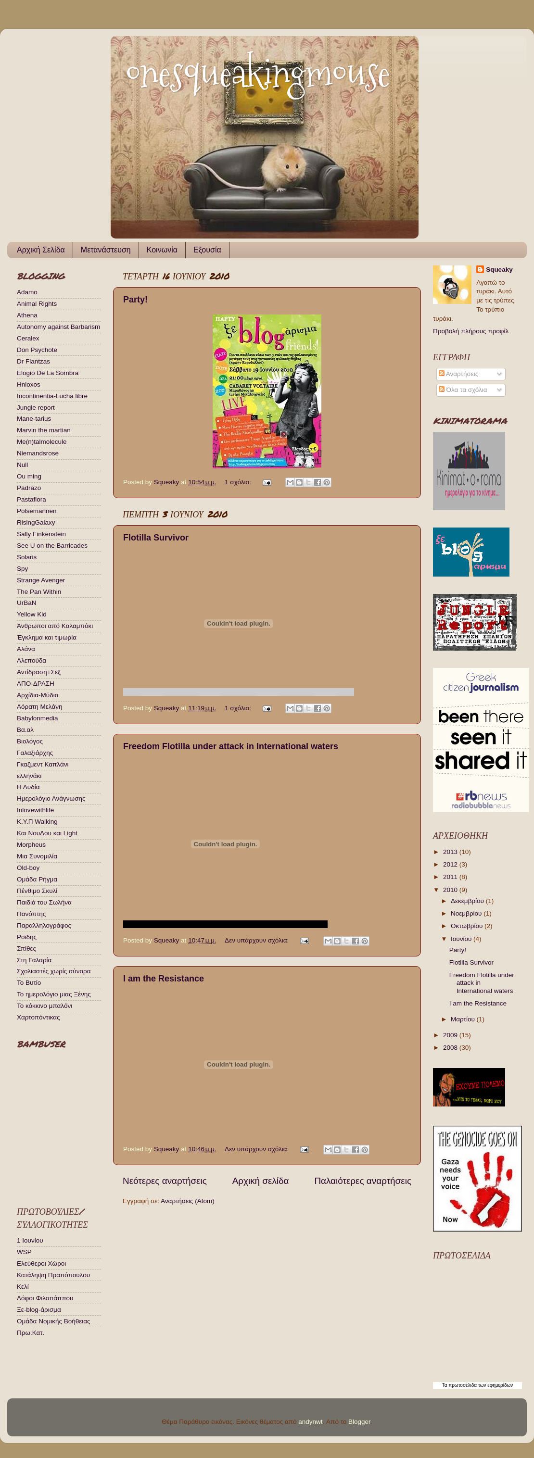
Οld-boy (28, 867)
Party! (135, 299)
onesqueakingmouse (257, 73)
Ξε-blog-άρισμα (39, 1309)
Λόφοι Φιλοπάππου (45, 1298)
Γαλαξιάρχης (35, 752)
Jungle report (36, 407)
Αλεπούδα (31, 660)
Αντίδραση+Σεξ (39, 672)
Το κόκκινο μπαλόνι (44, 1005)
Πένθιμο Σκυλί (37, 890)
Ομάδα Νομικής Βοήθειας (53, 1321)
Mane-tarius (34, 418)
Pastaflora (31, 499)
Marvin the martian (44, 430)
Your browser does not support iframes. (62, 1121)
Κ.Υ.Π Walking (37, 821)
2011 (451, 876)
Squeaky (499, 269)
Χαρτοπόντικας (38, 1017)
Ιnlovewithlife (35, 810)
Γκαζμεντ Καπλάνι (42, 764)
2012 (451, 864)
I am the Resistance (163, 978)
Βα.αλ (25, 729)
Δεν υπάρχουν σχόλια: (258, 940)
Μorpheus (31, 844)
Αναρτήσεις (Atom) (188, 1201)
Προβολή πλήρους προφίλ (471, 331)
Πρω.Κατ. (30, 1332)
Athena (27, 315)
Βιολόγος (30, 741)
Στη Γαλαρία (34, 960)
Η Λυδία (28, 787)
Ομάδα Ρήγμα (37, 879)
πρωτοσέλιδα (462, 1385)
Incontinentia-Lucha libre (52, 396)
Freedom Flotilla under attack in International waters (230, 746)
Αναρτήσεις (459, 373)
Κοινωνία (162, 250)
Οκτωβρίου (467, 926)
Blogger (359, 1421)
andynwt (310, 1421)
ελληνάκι (29, 775)
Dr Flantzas (33, 361)
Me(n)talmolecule (42, 441)
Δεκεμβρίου (468, 901)
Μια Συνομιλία (37, 856)
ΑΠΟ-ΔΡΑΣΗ (35, 683)
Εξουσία (207, 250)
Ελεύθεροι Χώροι (41, 1263)
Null (22, 464)
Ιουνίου (462, 939)
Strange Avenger (41, 580)
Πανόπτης (31, 914)
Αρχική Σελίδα (41, 250)
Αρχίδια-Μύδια (38, 695)
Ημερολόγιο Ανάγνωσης (51, 798)
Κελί (23, 1286)
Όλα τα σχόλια (463, 389)
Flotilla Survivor (156, 537)
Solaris (27, 557)
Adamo (27, 292)
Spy (22, 568)
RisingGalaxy (36, 522)
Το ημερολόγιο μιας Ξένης (54, 994)
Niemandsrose (38, 453)
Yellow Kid (32, 614)
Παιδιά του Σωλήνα (44, 902)
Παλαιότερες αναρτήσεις (362, 1181)
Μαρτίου (464, 1019)
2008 (451, 1047)
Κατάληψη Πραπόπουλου (53, 1275)
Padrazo (29, 487)
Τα (445, 1385)
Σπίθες (26, 948)
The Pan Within (39, 591)
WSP (24, 1252)
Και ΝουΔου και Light (47, 833)
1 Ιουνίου (30, 1240)
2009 (451, 1035)
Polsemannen (37, 511)
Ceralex (28, 338)
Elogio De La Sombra (47, 373)
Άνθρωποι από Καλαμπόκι (55, 625)
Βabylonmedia (37, 718)
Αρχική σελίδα (260, 1181)
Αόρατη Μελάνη (39, 706)
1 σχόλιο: (239, 482)
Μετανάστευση (106, 250)
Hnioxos (28, 384)
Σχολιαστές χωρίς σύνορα (53, 971)
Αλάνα (26, 649)
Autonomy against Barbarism (58, 326)
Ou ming (29, 476)
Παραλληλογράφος (44, 925)
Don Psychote (37, 349)
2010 (451, 889)
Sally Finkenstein (41, 534)
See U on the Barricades (52, 545)
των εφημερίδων (495, 1385)
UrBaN (27, 602)
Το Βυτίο (29, 982)
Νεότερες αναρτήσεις (165, 1181)
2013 (451, 851)
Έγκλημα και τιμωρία (46, 637)
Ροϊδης (27, 937)
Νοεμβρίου (467, 913)
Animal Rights (37, 303)
